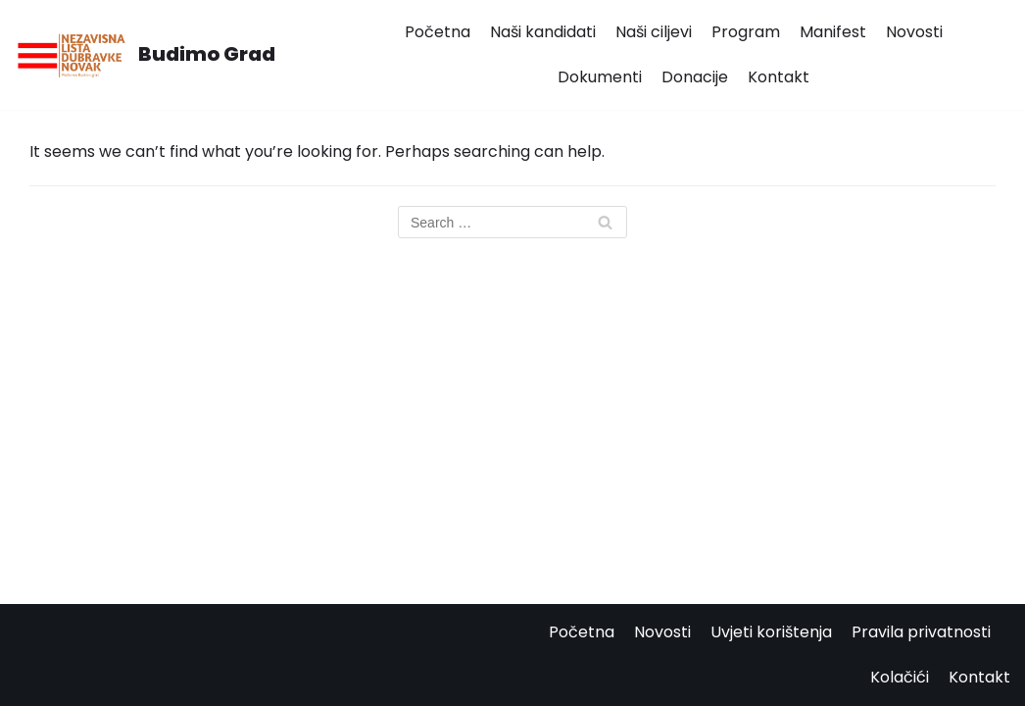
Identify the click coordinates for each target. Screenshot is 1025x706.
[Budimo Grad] (145, 54)
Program (745, 32)
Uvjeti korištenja (771, 632)
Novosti (914, 32)
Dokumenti (600, 77)
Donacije (694, 77)
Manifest (833, 32)
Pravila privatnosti (921, 632)
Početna (437, 32)
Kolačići (899, 677)
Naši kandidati (543, 32)
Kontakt (778, 77)
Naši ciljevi (653, 32)
